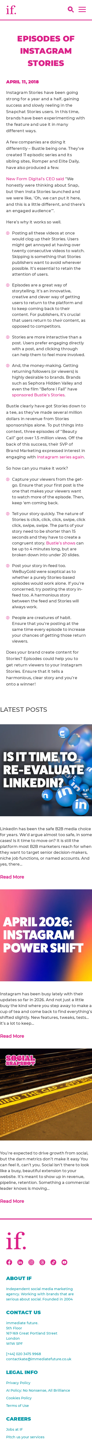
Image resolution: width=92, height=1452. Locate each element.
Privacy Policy (18, 1383)
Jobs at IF (14, 1429)
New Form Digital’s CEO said (35, 179)
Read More (12, 877)
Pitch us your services (25, 1437)
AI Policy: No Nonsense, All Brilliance (38, 1390)
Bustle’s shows (60, 543)
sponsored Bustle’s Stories (38, 395)
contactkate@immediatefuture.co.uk (38, 1359)
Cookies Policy (19, 1398)
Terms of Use (17, 1405)
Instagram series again (60, 457)
